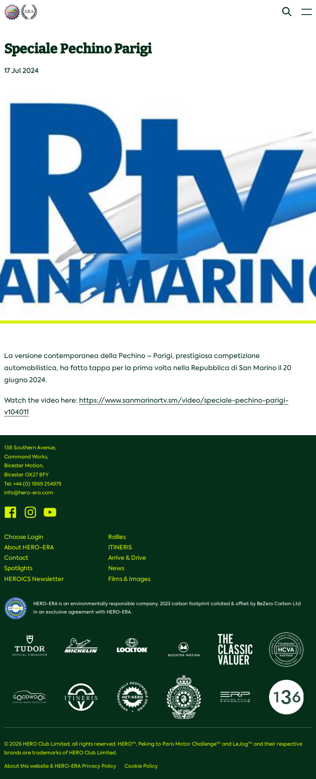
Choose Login (23, 537)
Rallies (117, 537)
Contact (16, 557)
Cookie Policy (141, 766)
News (116, 568)
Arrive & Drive (127, 557)
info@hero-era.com (28, 492)
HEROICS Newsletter (34, 579)
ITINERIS (120, 547)
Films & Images (129, 579)
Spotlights (18, 568)
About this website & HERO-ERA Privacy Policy (60, 766)
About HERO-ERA (29, 547)
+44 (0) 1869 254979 (37, 484)
